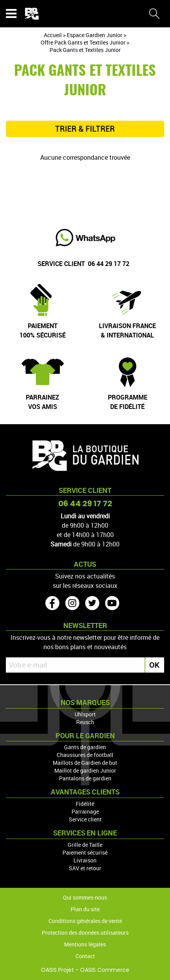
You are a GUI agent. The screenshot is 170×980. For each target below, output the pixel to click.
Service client (85, 819)
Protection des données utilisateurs (85, 932)
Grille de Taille (85, 844)
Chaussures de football (85, 755)
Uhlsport (85, 714)
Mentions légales (85, 944)
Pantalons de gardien (85, 778)
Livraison (85, 860)
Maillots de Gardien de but (85, 762)
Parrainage (85, 811)
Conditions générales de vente (85, 921)
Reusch (85, 722)
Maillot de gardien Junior (85, 770)
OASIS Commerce (104, 970)
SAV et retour (85, 868)
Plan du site (85, 909)
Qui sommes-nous (85, 897)
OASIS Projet (57, 970)
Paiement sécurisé (85, 852)
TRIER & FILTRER (85, 129)
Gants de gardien (85, 747)
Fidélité (85, 803)
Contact (85, 956)
